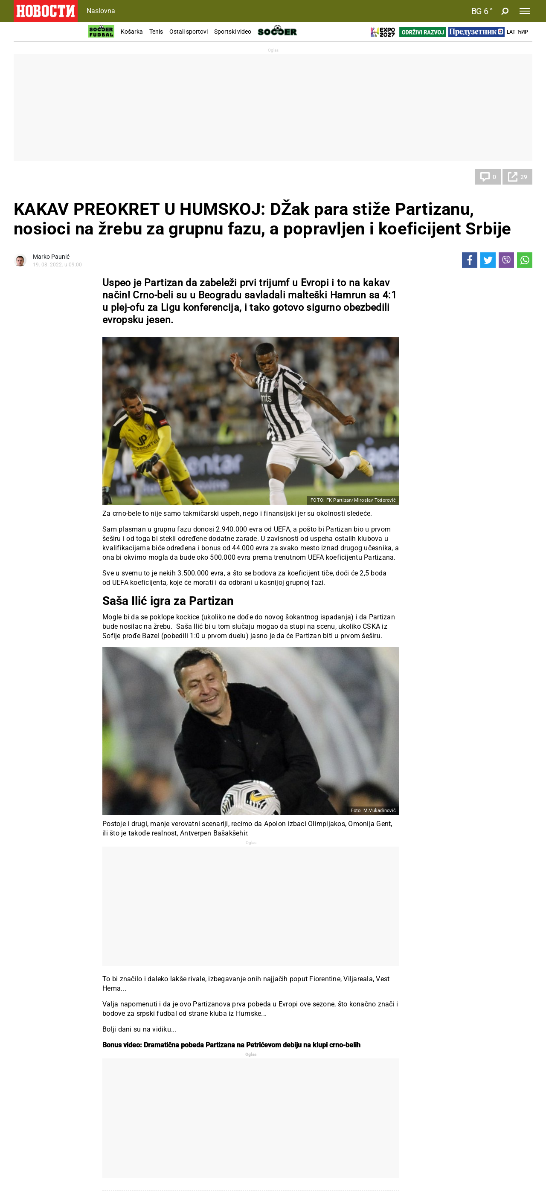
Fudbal (31, 177)
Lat (511, 32)
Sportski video (232, 31)
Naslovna (101, 11)
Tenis (156, 31)
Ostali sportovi (188, 31)
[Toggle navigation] (524, 11)
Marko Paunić (51, 256)
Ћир (522, 32)
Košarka (132, 31)
